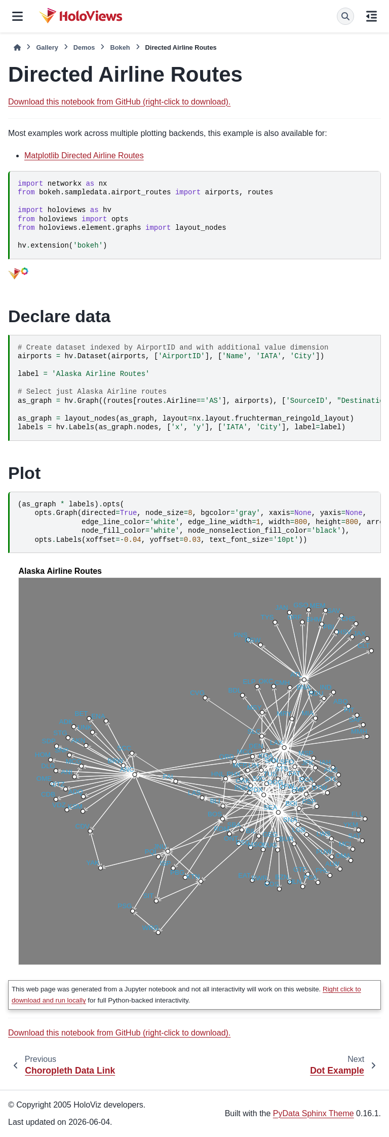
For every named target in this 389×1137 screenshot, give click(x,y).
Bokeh (120, 47)
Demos (84, 47)
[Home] (17, 47)
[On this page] (371, 16)
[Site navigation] (17, 16)
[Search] (345, 16)
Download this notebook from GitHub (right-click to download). (119, 101)
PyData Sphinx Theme (313, 1113)
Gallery (47, 47)
